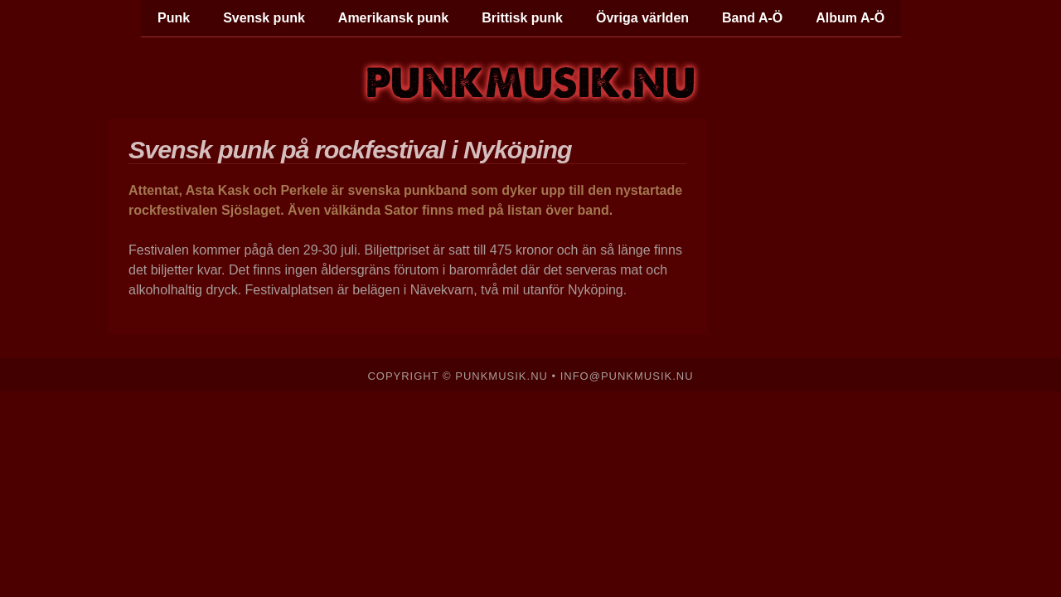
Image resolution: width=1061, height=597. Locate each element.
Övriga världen (642, 18)
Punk (173, 18)
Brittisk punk (522, 18)
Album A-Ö (850, 18)
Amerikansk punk (393, 18)
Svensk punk (264, 18)
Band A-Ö (752, 18)
